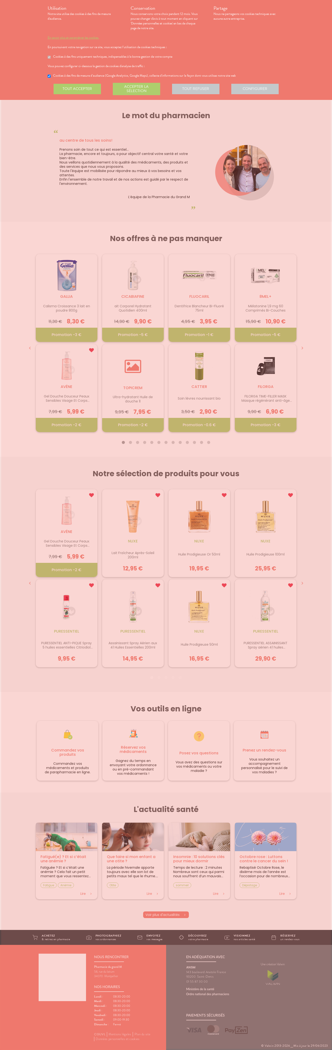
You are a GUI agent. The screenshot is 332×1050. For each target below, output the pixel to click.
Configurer (255, 89)
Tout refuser (195, 89)
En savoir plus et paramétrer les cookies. (73, 37)
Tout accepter (77, 89)
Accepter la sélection (136, 89)
